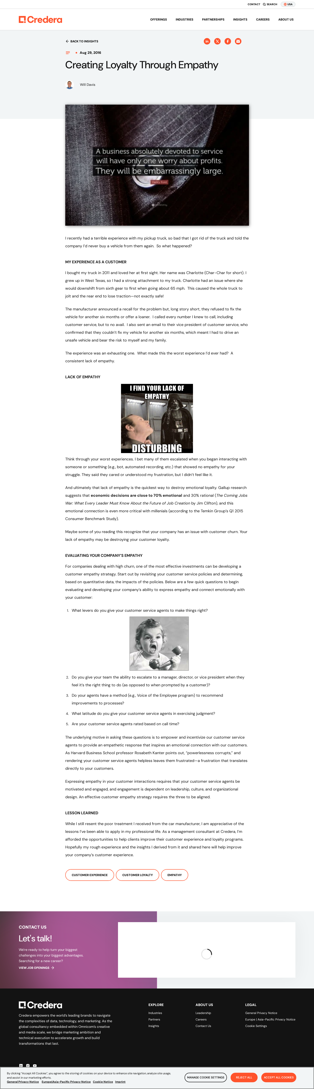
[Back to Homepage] (40, 19)
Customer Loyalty (137, 875)
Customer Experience (90, 875)
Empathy (174, 875)
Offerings (158, 19)
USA (288, 4)
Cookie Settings (256, 1026)
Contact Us (203, 1026)
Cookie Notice (103, 1082)
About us (286, 19)
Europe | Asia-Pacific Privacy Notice (270, 1019)
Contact (254, 4)
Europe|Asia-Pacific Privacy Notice (66, 1082)
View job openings (37, 968)
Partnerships (213, 19)
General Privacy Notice (261, 1013)
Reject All (244, 1077)
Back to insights (81, 41)
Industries (184, 19)
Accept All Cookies (279, 1077)
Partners (154, 1019)
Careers (263, 19)
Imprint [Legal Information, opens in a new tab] (120, 1082)
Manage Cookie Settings (205, 1077)
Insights (240, 19)
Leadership (203, 1013)
